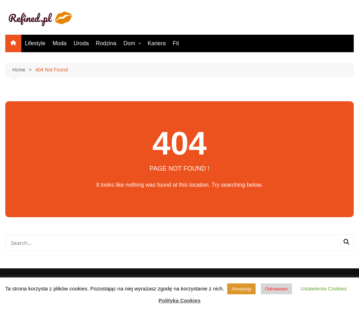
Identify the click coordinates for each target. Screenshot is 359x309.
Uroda (81, 43)
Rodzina (106, 43)
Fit (176, 43)
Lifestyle (35, 43)
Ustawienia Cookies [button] (324, 288)
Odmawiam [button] (276, 288)
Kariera (157, 43)
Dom (129, 43)
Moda (60, 43)
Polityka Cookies (179, 300)
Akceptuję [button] (241, 288)
